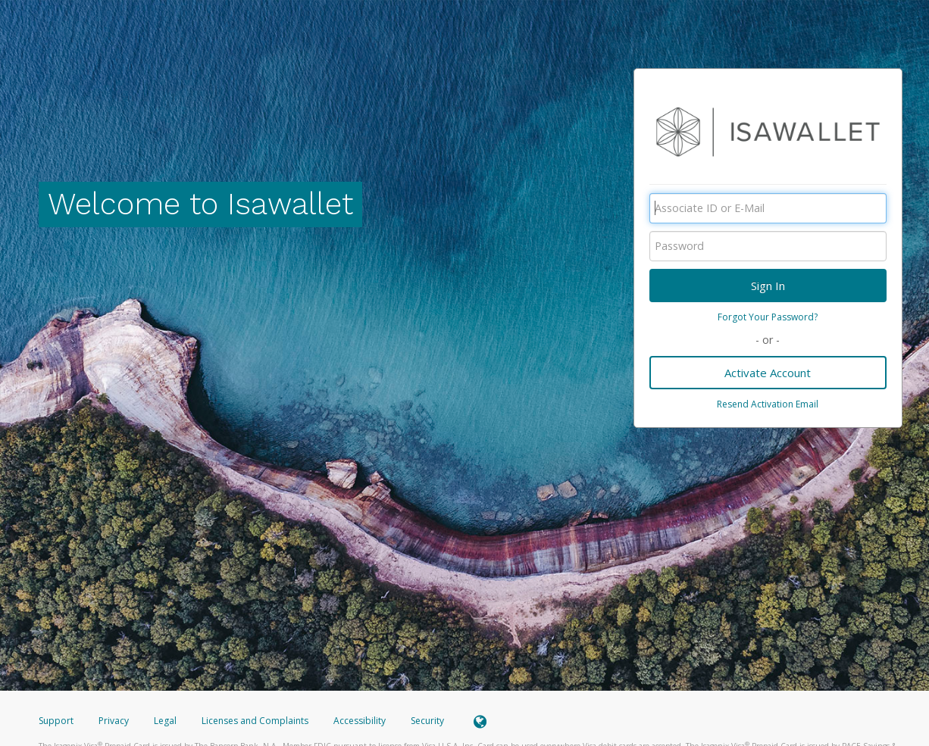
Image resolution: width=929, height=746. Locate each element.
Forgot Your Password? (768, 317)
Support (56, 720)
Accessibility (359, 720)
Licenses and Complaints (256, 720)
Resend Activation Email (767, 404)
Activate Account (767, 372)
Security (427, 720)
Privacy (114, 720)
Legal (165, 720)
